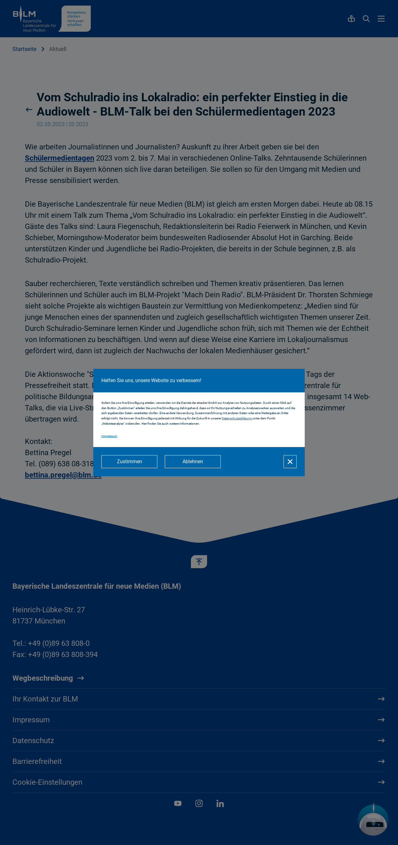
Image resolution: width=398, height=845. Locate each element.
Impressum (109, 436)
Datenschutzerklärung (237, 418)
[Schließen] (290, 461)
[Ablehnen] (193, 461)
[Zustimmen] (129, 461)
